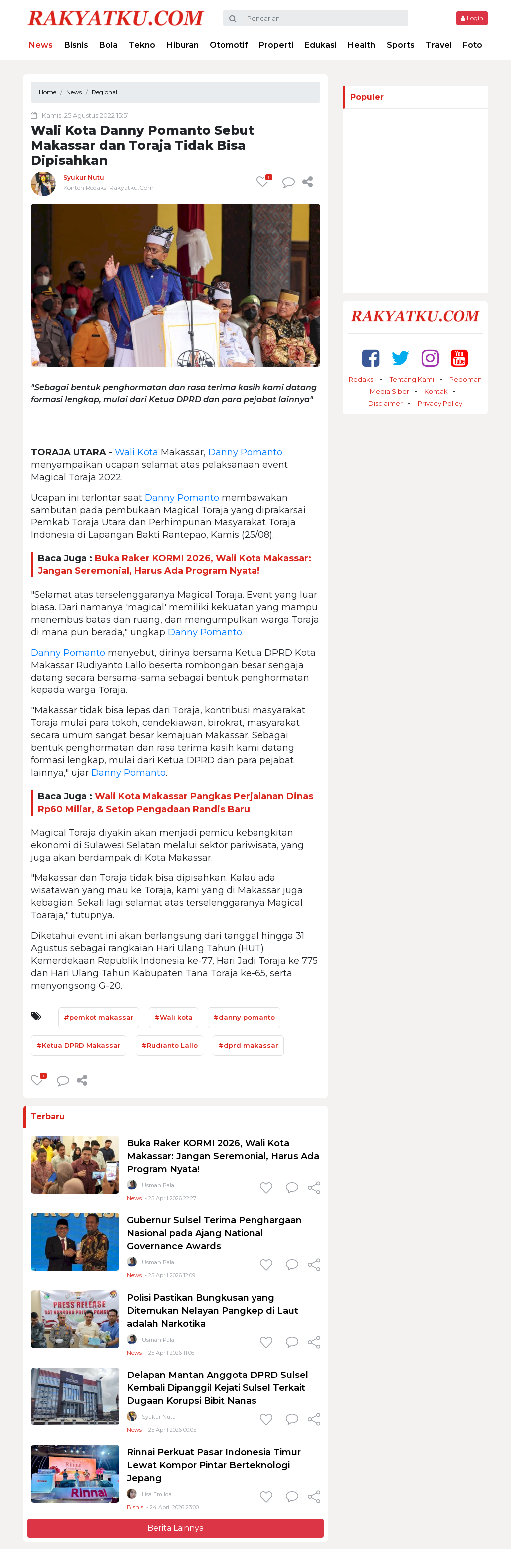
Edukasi (321, 45)
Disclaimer (385, 403)
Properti (276, 45)
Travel (439, 45)
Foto (472, 45)
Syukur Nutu (83, 177)
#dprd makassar (248, 1045)
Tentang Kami (412, 379)
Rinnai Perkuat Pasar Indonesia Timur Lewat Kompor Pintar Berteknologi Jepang (214, 1465)
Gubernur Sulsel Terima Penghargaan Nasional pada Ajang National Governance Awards (214, 1233)
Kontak (436, 391)
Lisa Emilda (157, 1494)
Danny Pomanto (245, 452)
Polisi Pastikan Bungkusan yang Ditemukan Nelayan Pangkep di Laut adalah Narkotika (212, 1310)
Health (361, 45)
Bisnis (76, 45)
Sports (401, 45)
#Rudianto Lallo (169, 1045)
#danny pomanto (244, 1017)
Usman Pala (158, 1185)
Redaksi (362, 379)
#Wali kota (173, 1017)
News (41, 45)
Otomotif (229, 45)
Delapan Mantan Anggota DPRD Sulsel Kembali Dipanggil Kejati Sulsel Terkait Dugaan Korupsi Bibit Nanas (217, 1388)
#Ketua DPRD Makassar (78, 1045)
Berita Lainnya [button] (175, 1528)
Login (472, 18)
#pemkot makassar (99, 1017)
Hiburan (183, 45)
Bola (108, 45)
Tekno (142, 45)
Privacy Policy (440, 403)
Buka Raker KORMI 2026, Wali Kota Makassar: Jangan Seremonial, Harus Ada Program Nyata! (223, 1156)
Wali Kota (136, 452)
